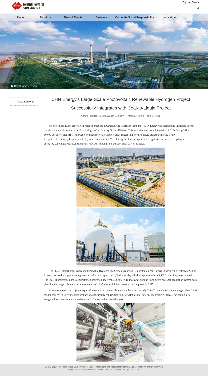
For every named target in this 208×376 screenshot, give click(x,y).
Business (101, 17)
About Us (45, 17)
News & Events (73, 17)
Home (20, 17)
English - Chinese (191, 2)
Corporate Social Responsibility (128, 17)
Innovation (169, 17)
